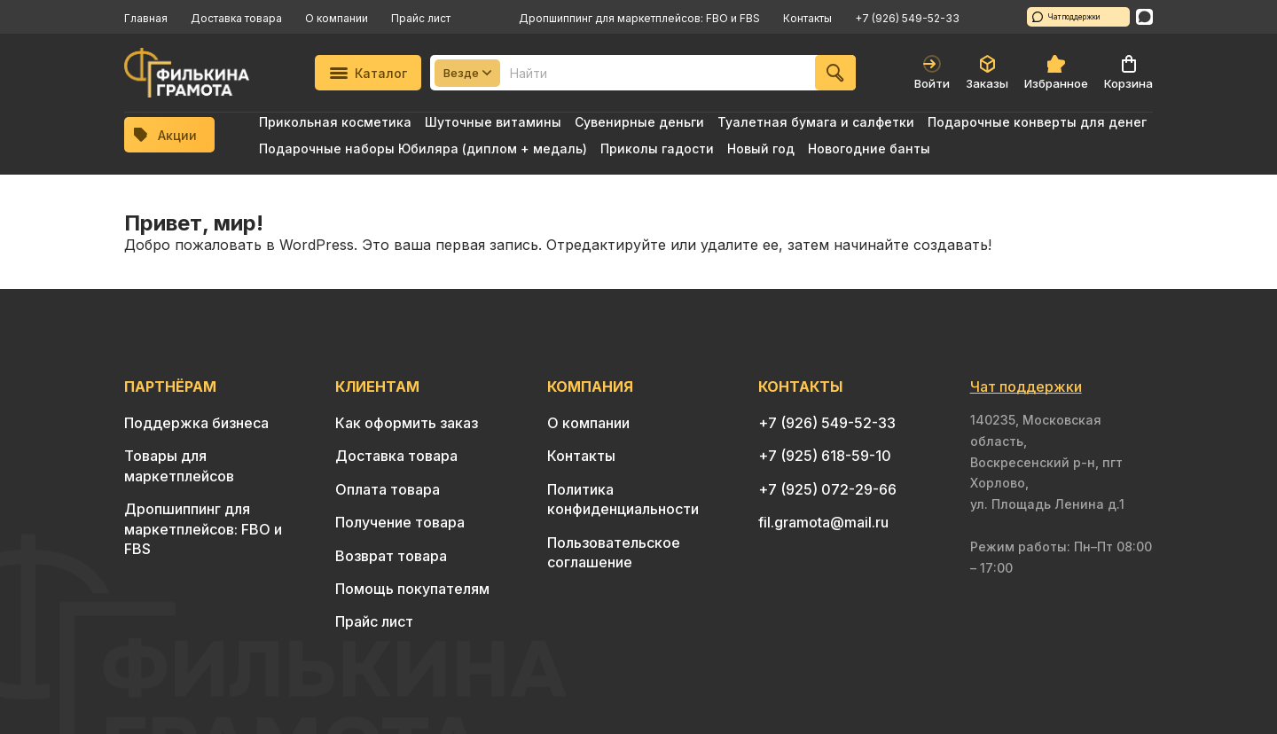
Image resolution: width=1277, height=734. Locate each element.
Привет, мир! (193, 223)
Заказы (987, 72)
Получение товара (400, 522)
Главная (146, 18)
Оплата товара (387, 489)
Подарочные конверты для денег (1037, 121)
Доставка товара (236, 18)
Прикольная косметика (335, 121)
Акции (165, 135)
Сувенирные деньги (639, 121)
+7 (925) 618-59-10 (824, 456)
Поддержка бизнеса (196, 423)
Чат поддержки (1066, 17)
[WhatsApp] (1144, 17)
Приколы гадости (657, 148)
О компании (336, 18)
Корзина (1128, 72)
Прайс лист (420, 18)
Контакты (807, 18)
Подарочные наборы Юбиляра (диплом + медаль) (423, 148)
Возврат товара (391, 556)
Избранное (1056, 72)
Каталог (368, 73)
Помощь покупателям (412, 588)
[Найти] (835, 72)
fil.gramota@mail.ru (823, 522)
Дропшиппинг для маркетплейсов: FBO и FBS (639, 18)
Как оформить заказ (406, 423)
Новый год (761, 148)
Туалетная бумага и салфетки (815, 121)
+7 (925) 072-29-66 (827, 489)
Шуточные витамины (493, 121)
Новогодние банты (869, 148)
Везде (467, 73)
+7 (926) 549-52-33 (907, 18)
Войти (932, 72)
